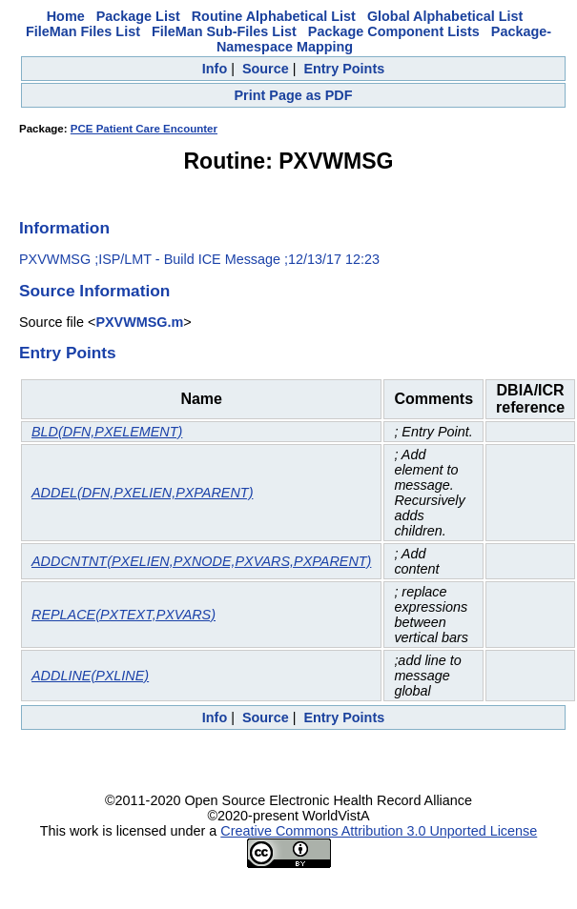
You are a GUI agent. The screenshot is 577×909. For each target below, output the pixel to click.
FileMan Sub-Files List (224, 31)
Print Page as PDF (294, 95)
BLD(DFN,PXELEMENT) (106, 431)
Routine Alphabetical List (274, 16)
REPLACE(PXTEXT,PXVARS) (123, 614)
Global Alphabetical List (445, 16)
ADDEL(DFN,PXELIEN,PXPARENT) (142, 492)
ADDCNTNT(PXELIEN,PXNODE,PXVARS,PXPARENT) (201, 561)
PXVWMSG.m (139, 322)
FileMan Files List (83, 31)
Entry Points (343, 68)
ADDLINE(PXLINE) (90, 675)
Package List (138, 16)
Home (66, 16)
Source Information (94, 290)
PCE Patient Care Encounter (144, 128)
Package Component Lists (394, 31)
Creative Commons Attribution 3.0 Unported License (378, 830)
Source (265, 68)
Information (64, 227)
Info (214, 68)
